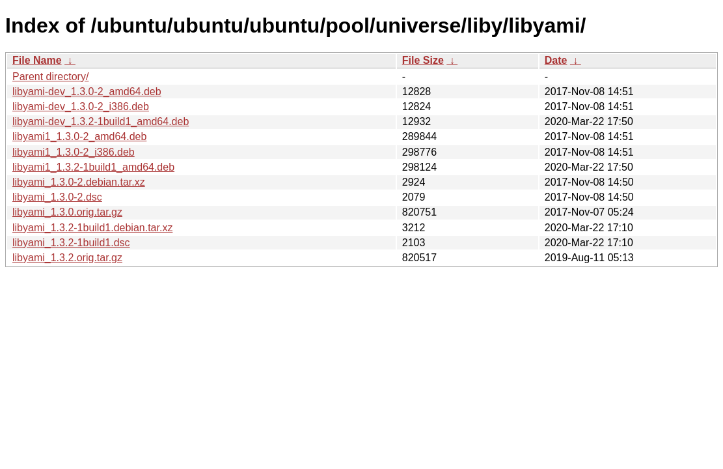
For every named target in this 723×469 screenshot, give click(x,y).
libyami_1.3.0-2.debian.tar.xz (78, 182)
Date (556, 60)
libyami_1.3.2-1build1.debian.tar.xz (92, 227)
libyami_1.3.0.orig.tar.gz (67, 212)
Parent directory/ (50, 76)
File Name (37, 60)
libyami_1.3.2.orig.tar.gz (67, 257)
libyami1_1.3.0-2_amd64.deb (79, 136)
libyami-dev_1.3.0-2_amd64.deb (86, 91)
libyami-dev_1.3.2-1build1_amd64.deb (100, 121)
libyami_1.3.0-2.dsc (57, 197)
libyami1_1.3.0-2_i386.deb (73, 152)
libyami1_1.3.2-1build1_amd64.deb (93, 167)
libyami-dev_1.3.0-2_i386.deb (80, 106)
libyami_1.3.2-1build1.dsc (71, 242)
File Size (423, 60)
